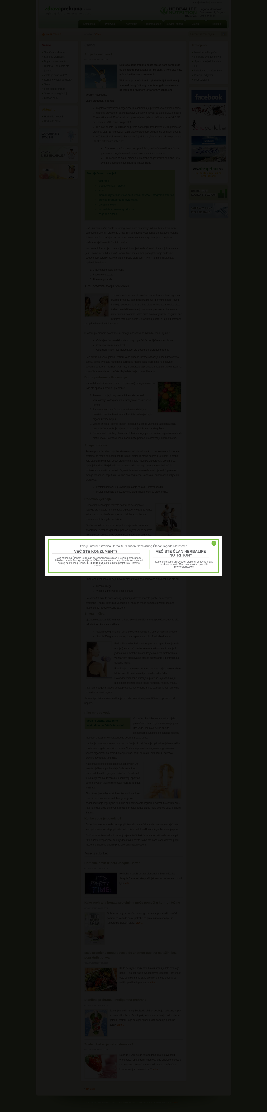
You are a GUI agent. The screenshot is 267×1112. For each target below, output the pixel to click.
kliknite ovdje (98, 563)
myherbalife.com (184, 566)
